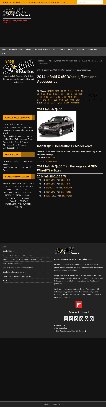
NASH (27, 195)
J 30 (40, 97)
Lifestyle (80, 49)
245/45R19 (65, 184)
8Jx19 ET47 (50, 184)
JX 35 (46, 97)
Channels (92, 49)
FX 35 (70, 91)
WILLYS (18, 207)
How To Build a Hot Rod (13, 124)
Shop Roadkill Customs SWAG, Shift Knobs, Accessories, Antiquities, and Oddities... (18, 79)
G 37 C (69, 94)
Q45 (50, 100)
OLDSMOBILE (12, 198)
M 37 (64, 97)
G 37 (62, 94)
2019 (44, 161)
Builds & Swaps (41, 49)
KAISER (17, 192)
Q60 (61, 100)
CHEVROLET (27, 183)
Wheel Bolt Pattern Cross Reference (18, 136)
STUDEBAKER (10, 204)
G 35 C (56, 94)
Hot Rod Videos (9, 280)
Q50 (55, 100)
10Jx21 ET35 (51, 196)
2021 (55, 161)
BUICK (6, 183)
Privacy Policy (61, 328)
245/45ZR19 (67, 187)
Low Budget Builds (10, 148)
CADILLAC (15, 183)
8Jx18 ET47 (50, 180)
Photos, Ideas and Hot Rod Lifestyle (17, 276)
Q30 (39, 100)
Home (3, 49)
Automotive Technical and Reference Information (22, 259)
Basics (28, 49)
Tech (62, 49)
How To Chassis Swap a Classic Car (17, 127)
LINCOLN (27, 192)
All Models (75, 102)
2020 (50, 161)
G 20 (43, 94)
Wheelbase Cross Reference (14, 145)
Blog (4, 54)
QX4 (72, 100)
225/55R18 (65, 180)
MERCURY (9, 195)
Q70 (66, 100)
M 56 (76, 97)
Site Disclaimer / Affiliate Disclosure (71, 331)
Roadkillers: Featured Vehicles (14, 272)
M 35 (58, 97)
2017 (58, 157)
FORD (9, 189)
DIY (54, 49)
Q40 (44, 100)
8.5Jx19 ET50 (51, 187)
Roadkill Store (16, 49)
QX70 (60, 102)
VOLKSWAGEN (24, 204)
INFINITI (50, 91)
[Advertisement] (71, 25)
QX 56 (46, 102)
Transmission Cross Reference (15, 142)
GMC (26, 189)
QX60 (53, 102)
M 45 (70, 97)
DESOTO (18, 186)
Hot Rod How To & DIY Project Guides (17, 255)
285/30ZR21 (67, 196)
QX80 (66, 102)
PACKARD (24, 198)
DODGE (28, 186)
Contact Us (60, 325)
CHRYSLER (8, 186)
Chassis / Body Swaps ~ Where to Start (18, 268)
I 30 (75, 94)
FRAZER (18, 189)
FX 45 (77, 91)
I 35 (80, 94)
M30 (52, 97)
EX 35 (57, 91)
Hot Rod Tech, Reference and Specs (18, 139)
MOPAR (19, 195)
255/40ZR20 (66, 192)
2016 (53, 157)
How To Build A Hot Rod (12, 263)
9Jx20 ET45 (50, 192)
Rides (70, 49)
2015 (48, 157)
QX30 (78, 100)
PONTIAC (24, 201)
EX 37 (63, 91)
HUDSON (8, 192)
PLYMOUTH (12, 201)
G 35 (49, 94)
